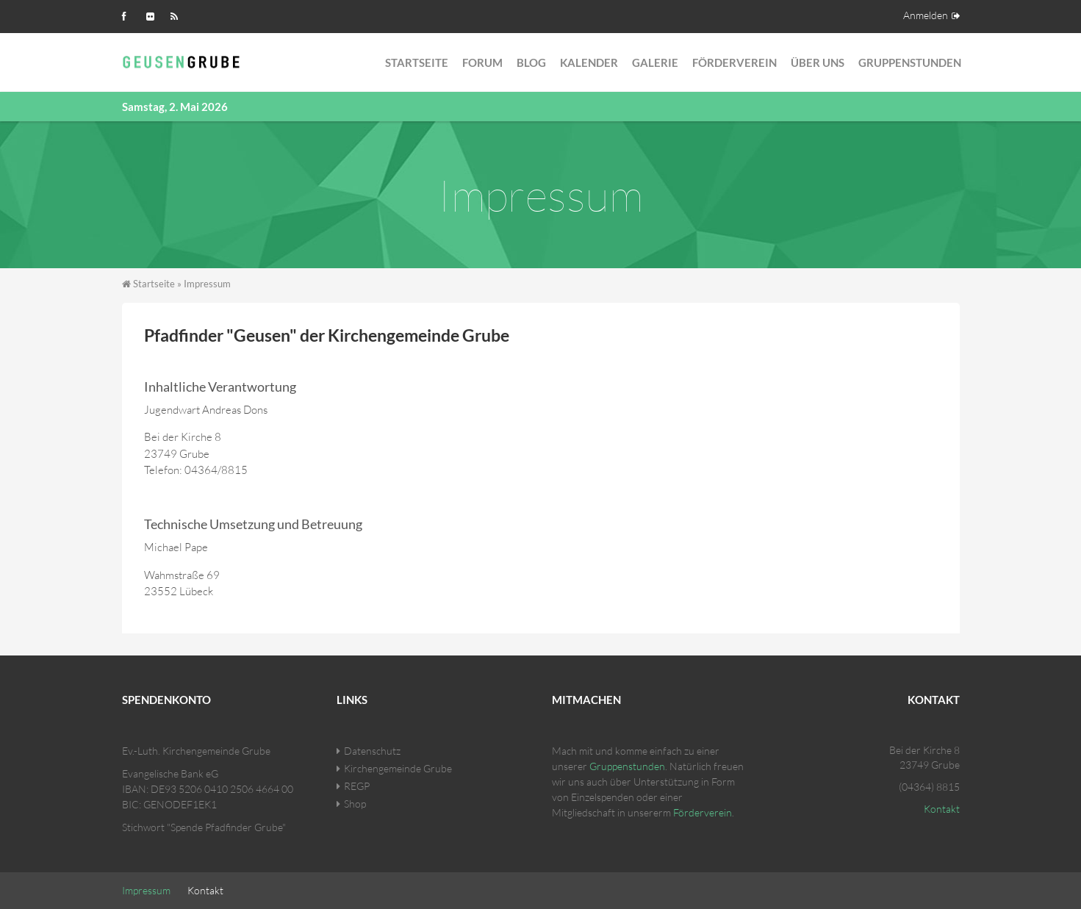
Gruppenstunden (909, 62)
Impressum (146, 890)
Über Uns (817, 62)
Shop (355, 803)
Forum (482, 62)
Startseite (416, 62)
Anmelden (925, 15)
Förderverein (734, 62)
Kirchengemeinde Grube (398, 768)
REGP (357, 786)
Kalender (589, 62)
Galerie (655, 62)
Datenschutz (372, 750)
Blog (531, 62)
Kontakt (942, 808)
